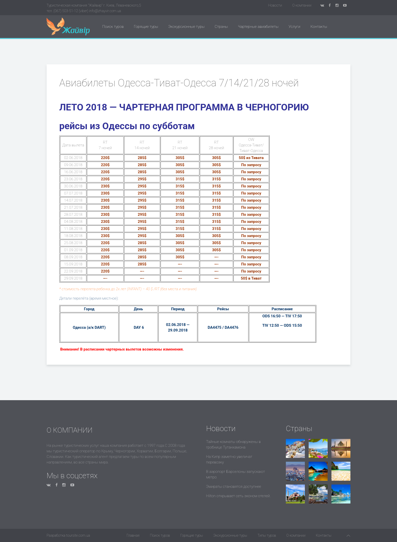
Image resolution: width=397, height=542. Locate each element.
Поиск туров (113, 26)
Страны (221, 26)
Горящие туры (146, 26)
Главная (133, 535)
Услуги (294, 26)
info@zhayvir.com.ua (105, 11)
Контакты (318, 26)
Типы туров (266, 535)
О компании (301, 5)
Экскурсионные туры (186, 26)
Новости (275, 5)
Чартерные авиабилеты (258, 26)
